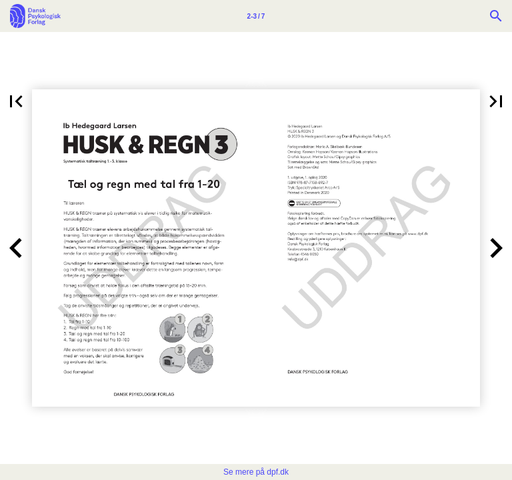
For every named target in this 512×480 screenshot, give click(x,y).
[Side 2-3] (256, 16)
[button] (16, 101)
